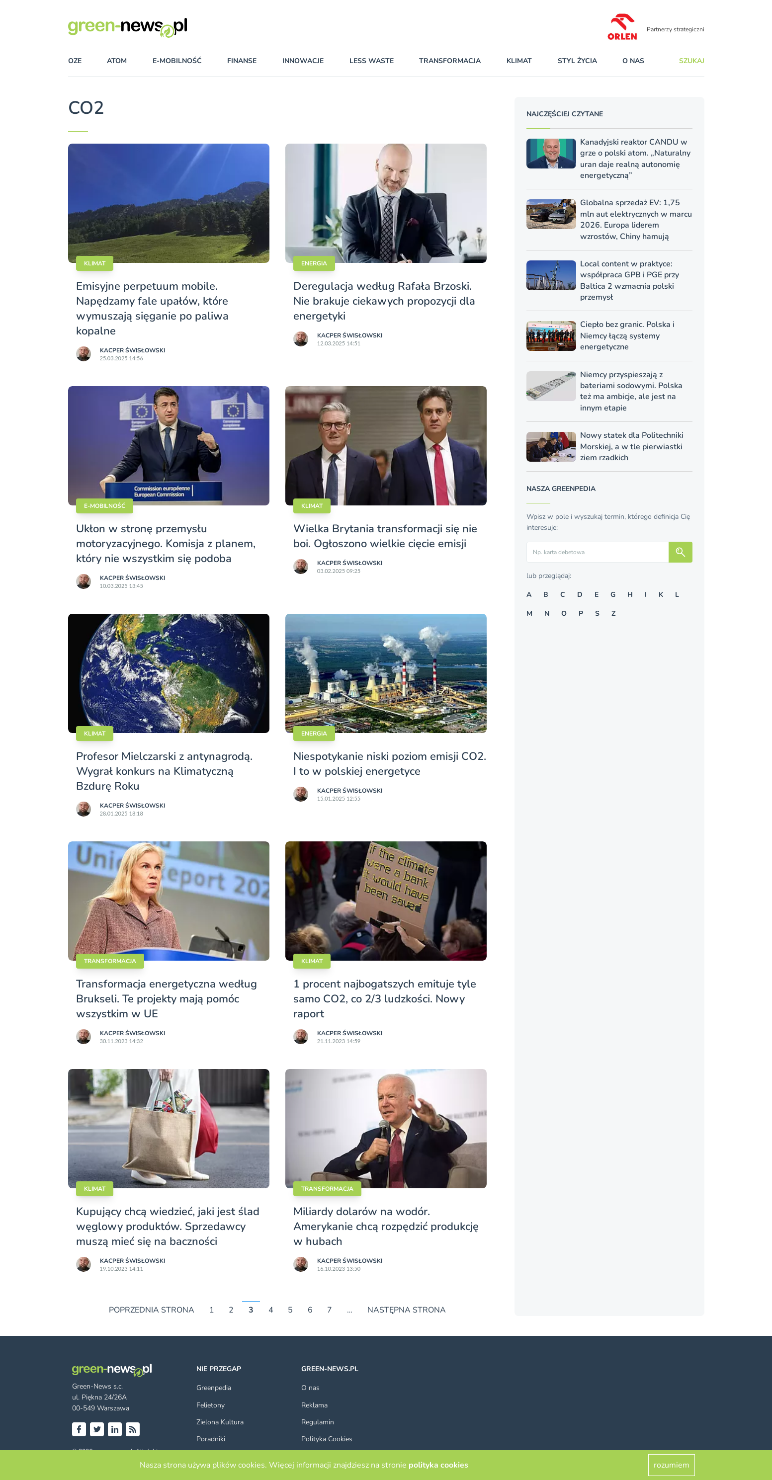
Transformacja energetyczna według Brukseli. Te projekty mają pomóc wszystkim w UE (166, 999)
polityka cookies (438, 1465)
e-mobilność (177, 61)
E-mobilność (104, 506)
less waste (371, 61)
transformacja (450, 61)
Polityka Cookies (326, 1439)
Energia (314, 263)
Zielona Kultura (220, 1422)
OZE (75, 61)
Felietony (210, 1405)
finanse (242, 61)
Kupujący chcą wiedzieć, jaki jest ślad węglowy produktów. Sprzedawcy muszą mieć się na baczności (167, 1226)
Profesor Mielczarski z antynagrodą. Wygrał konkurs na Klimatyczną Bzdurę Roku (164, 771)
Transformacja (110, 961)
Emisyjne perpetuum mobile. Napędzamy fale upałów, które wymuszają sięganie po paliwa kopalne (152, 308)
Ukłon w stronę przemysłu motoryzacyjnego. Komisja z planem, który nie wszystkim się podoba (166, 543)
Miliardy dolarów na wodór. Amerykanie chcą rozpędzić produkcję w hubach (386, 1226)
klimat (519, 61)
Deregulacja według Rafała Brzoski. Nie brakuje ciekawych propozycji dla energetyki (384, 301)
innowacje (303, 61)
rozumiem (671, 1465)
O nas (633, 61)
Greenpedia (213, 1388)
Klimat (94, 263)
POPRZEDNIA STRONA (151, 1310)
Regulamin (317, 1422)
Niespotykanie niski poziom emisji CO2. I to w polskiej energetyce (389, 764)
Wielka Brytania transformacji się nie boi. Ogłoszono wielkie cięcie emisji (385, 536)
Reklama (314, 1405)
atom (117, 61)
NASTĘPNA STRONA (406, 1310)
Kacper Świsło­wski (132, 350)
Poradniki (210, 1439)
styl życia (577, 61)
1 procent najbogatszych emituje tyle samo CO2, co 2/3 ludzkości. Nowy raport (384, 999)
